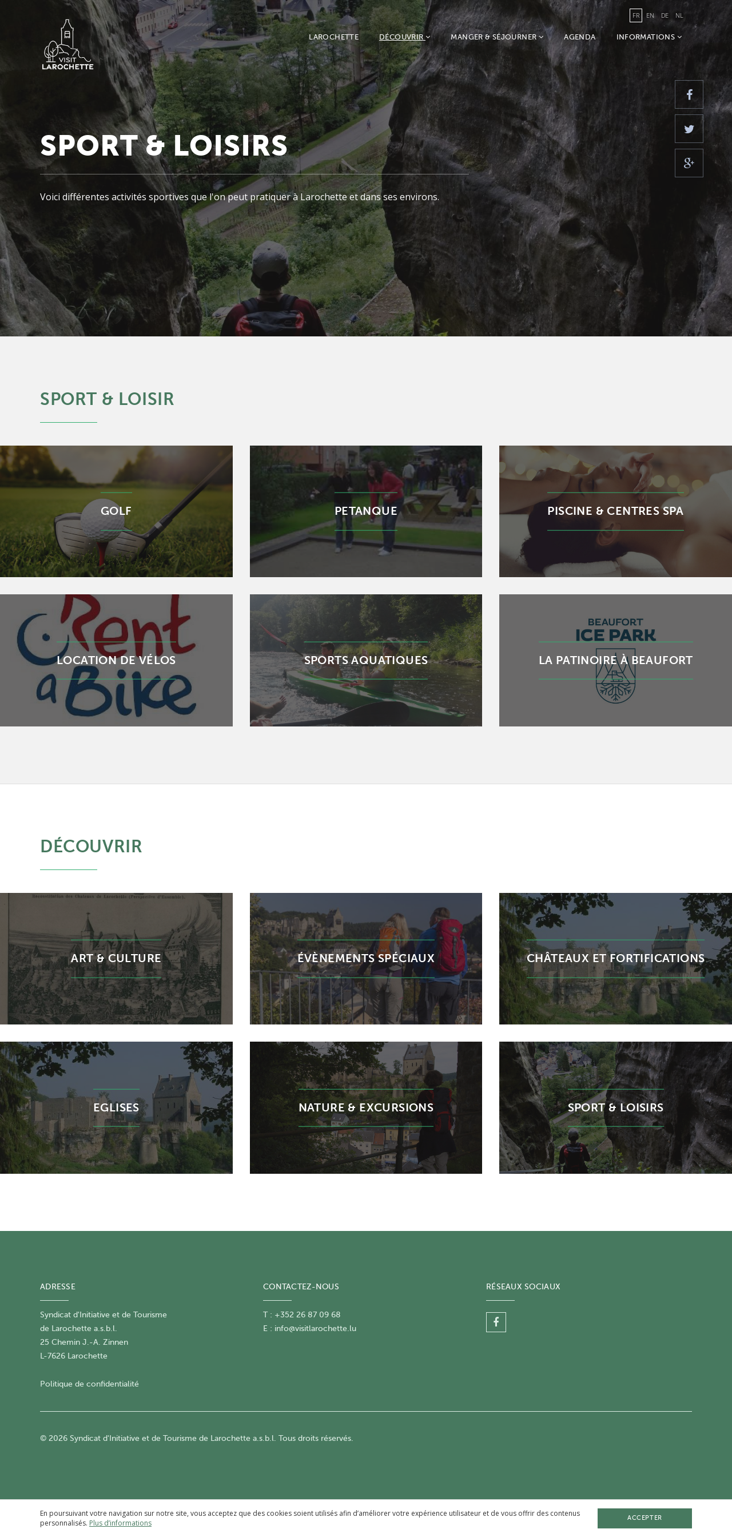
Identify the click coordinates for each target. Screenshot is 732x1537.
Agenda (579, 37)
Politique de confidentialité (89, 1384)
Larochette (334, 37)
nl (679, 15)
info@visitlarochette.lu (315, 1328)
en (650, 15)
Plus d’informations (120, 1523)
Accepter (644, 1518)
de (665, 15)
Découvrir (404, 37)
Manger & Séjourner (497, 37)
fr (635, 15)
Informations (649, 37)
